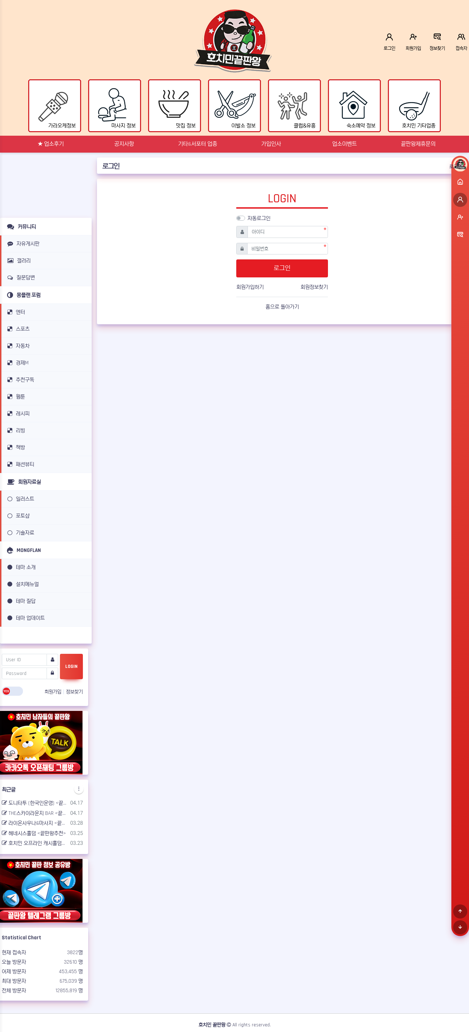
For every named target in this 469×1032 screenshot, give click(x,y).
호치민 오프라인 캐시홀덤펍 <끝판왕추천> (35, 843)
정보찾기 (74, 692)
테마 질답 (20, 601)
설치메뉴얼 (22, 584)
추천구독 (19, 379)
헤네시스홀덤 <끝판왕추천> (34, 833)
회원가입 (53, 692)
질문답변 (20, 277)
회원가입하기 (250, 287)
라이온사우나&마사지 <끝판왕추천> (35, 823)
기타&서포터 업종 (197, 144)
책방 (15, 447)
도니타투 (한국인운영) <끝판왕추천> (35, 803)
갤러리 (18, 260)
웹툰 (15, 396)
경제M (17, 363)
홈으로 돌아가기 (282, 306)
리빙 (15, 430)
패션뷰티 (19, 464)
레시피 (17, 413)
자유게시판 (22, 243)
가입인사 (271, 144)
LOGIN (71, 666)
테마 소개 (20, 567)
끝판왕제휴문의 (418, 144)
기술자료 (19, 532)
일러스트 (19, 499)
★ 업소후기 (51, 144)
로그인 (455, 167)
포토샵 (17, 515)
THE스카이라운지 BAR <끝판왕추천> (35, 813)
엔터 (15, 312)
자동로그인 (259, 218)
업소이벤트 (344, 144)
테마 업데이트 (25, 618)
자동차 (17, 346)
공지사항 (124, 144)
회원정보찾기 (314, 287)
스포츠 (17, 329)
